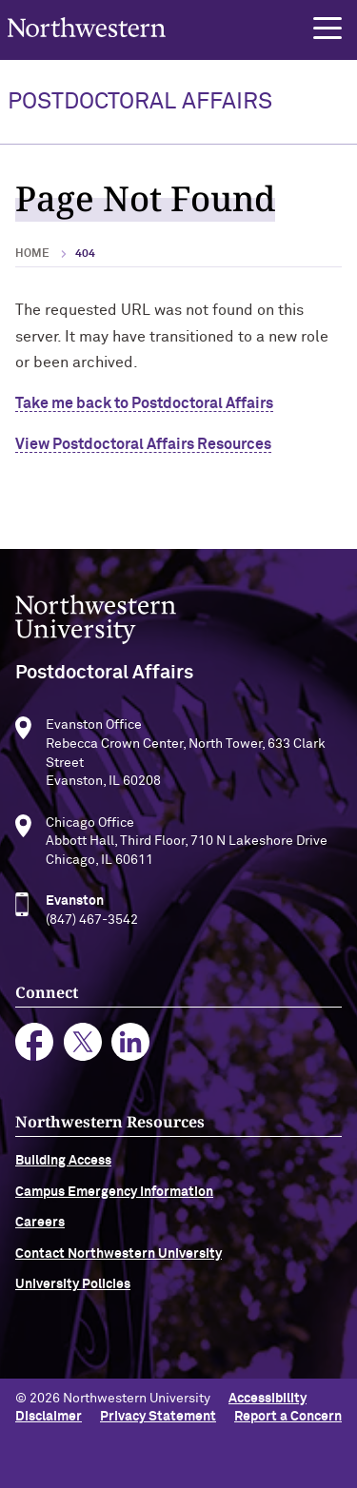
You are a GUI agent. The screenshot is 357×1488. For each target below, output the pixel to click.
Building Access (63, 1165)
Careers (40, 1227)
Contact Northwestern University (118, 1257)
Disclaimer (48, 1416)
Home (32, 254)
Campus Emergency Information (114, 1196)
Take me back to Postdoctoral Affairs (144, 403)
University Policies (72, 1288)
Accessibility (267, 1398)
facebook (34, 1046)
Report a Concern (288, 1416)
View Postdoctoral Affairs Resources (143, 444)
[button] (327, 28)
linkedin (130, 1046)
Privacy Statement (158, 1416)
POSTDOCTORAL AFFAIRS (140, 101)
